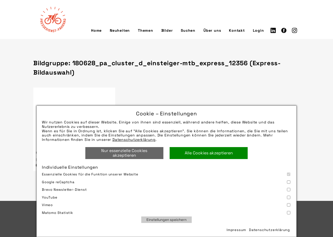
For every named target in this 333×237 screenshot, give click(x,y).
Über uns (212, 30)
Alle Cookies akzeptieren (209, 153)
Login (258, 30)
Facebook (283, 30)
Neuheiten (120, 30)
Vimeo (166, 205)
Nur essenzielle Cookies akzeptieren (124, 153)
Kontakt (237, 30)
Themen (145, 30)
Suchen (188, 30)
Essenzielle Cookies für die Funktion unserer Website (166, 174)
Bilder (167, 30)
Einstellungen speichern (166, 220)
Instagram (294, 30)
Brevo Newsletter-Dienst (166, 189)
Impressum (236, 230)
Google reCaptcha (166, 182)
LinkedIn (273, 30)
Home (96, 30)
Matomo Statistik (166, 212)
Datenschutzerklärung (134, 139)
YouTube (166, 197)
